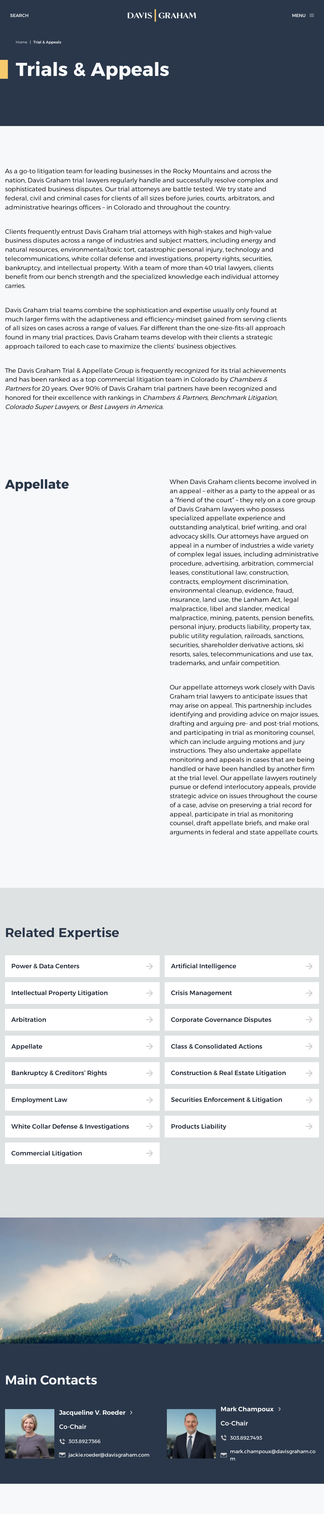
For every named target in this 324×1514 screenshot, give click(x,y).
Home (21, 42)
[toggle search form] (19, 15)
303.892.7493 (241, 1438)
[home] (162, 15)
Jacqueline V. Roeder (95, 1412)
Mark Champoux (251, 1409)
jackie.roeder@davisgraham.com (104, 1455)
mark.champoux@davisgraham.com (268, 1455)
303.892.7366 (80, 1441)
